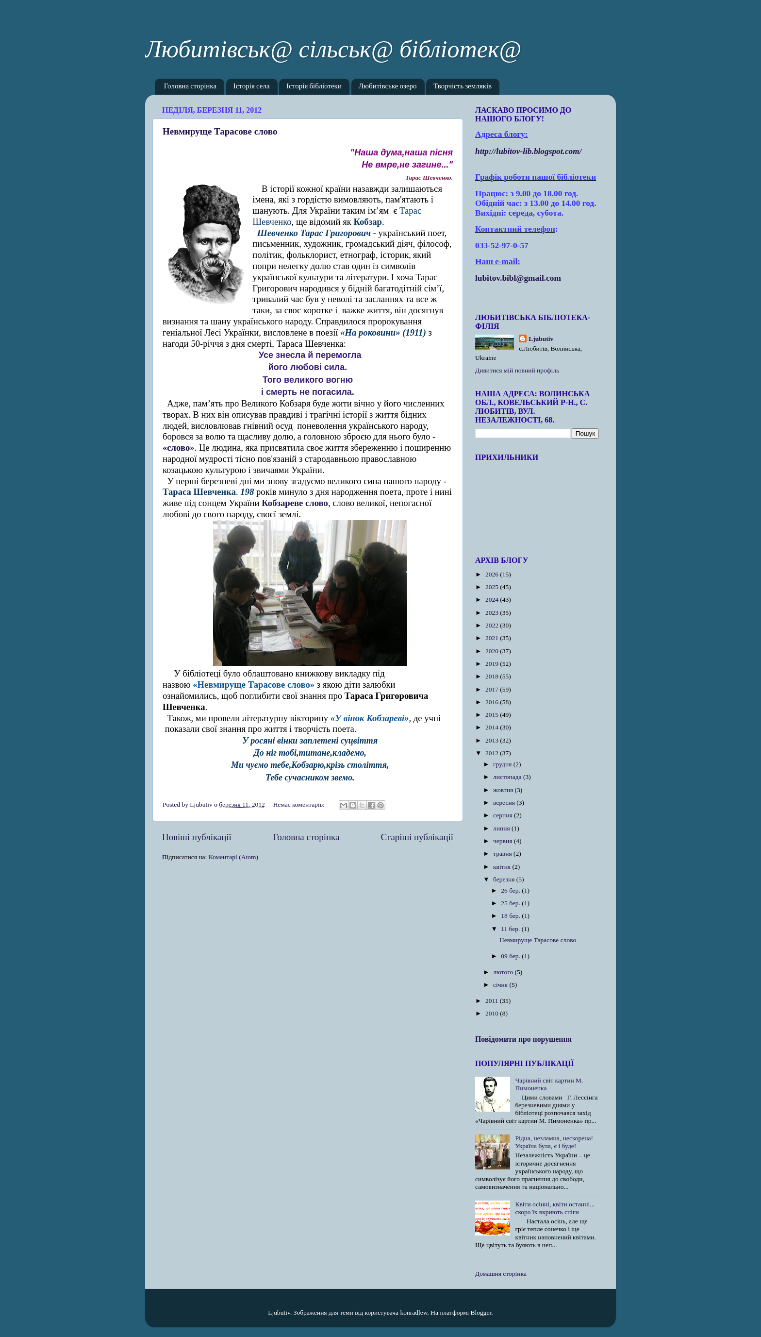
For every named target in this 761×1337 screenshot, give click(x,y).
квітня (502, 866)
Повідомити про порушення (523, 1039)
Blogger (481, 1312)
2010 (492, 1013)
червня (503, 841)
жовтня (504, 790)
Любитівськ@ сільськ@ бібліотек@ (333, 49)
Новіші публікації (197, 837)
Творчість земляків (462, 87)
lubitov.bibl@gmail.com (518, 278)
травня (503, 853)
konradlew (413, 1312)
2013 (492, 740)
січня (501, 984)
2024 (492, 599)
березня (504, 879)
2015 (492, 714)
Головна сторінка (190, 87)
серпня (503, 815)
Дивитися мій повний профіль (517, 370)
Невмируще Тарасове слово (220, 131)
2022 (492, 625)
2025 (492, 587)
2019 (492, 663)
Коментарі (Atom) (233, 857)
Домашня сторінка (501, 1273)
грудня (503, 764)
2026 (492, 574)
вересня (504, 802)
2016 (492, 702)
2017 (492, 689)
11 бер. (511, 928)
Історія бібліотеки (314, 87)
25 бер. (511, 903)
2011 (492, 1000)
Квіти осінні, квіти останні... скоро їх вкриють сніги (555, 1208)
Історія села (251, 87)
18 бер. (511, 915)
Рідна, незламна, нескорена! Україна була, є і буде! (554, 1142)
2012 (492, 753)
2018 (492, 676)
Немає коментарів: (300, 804)
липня (502, 828)
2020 (492, 651)
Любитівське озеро (388, 87)
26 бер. (511, 890)
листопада (508, 776)
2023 (492, 612)
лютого (503, 972)
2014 (492, 727)
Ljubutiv (541, 338)
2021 (492, 638)
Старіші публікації (417, 837)
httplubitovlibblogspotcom (528, 151)
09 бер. (511, 956)
